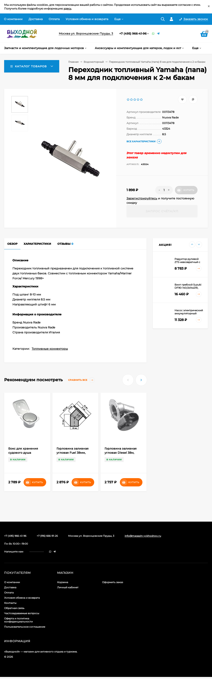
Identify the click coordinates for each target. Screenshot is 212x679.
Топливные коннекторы (50, 349)
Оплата (54, 19)
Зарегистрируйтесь (141, 198)
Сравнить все (81, 380)
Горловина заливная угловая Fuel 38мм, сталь (73, 453)
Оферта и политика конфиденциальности (18, 620)
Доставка (36, 19)
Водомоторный (94, 61)
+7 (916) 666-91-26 (47, 535)
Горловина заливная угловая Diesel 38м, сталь (121, 453)
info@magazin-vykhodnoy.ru (143, 535)
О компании (13, 19)
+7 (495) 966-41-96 (133, 33)
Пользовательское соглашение (24, 626)
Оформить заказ (112, 582)
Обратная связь (14, 608)
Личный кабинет (67, 587)
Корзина (62, 582)
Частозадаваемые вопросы (21, 613)
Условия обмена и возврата (87, 19)
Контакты (10, 602)
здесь (67, 8)
